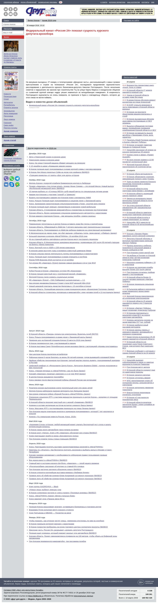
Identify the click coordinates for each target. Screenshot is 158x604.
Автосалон (8, 102)
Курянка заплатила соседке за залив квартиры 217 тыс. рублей (137, 321)
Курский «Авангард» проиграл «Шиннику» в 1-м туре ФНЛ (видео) (57, 374)
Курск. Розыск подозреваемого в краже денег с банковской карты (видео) (60, 337)
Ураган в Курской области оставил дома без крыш (135, 96)
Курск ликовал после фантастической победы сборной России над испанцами (62, 380)
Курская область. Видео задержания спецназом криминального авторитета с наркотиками (68, 213)
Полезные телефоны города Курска (13, 159)
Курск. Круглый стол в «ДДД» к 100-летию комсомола (52, 247)
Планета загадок (11, 107)
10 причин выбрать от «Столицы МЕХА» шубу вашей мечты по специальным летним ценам (68, 191)
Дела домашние (11, 113)
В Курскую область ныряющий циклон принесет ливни (137, 194)
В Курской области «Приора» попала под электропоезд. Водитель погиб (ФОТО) (63, 334)
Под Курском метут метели (138, 367)
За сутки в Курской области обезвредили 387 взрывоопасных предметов (136, 207)
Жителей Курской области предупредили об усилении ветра (136, 166)
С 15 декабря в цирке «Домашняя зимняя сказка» (50, 166)
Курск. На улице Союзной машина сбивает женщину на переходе (57, 163)
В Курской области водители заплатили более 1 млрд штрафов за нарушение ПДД (138, 404)
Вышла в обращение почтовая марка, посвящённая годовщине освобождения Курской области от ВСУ (139, 128)
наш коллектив (133, 2)
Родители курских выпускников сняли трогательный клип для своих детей (60, 388)
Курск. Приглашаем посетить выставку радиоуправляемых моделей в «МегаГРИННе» (66, 447)
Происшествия (10, 96)
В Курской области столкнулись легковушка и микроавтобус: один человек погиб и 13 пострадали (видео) (74, 292)
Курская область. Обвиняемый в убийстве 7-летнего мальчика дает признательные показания (69, 227)
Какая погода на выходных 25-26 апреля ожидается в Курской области (138, 338)
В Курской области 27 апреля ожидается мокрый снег (137, 91)
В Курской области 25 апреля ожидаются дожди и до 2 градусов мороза (137, 303)
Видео (6, 37)
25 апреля (131, 170)
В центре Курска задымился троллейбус (46, 377)
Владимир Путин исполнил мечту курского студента (51, 510)
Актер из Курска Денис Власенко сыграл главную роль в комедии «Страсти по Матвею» (13, 58)
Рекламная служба (12, 165)
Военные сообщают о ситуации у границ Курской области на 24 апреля (138, 352)
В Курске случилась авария (138, 378)
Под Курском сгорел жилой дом (140, 253)
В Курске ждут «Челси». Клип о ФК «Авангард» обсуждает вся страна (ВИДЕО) (63, 433)
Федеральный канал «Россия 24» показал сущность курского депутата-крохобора (64, 105)
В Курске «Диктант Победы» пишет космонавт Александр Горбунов (138, 309)
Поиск (6, 20)
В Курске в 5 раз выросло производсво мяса (135, 398)
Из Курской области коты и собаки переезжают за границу (136, 218)
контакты (145, 2)
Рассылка (8, 29)
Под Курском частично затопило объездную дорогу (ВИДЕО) (55, 469)
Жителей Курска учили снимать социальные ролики (51, 277)
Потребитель (9, 105)
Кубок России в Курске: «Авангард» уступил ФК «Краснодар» (55, 271)
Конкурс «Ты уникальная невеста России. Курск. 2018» (52, 417)
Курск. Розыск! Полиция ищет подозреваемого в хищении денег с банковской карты (65, 201)
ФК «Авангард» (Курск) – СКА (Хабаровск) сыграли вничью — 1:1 (57, 280)
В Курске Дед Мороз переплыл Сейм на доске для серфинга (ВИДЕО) (59, 172)
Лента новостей (130, 77)
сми (152, 2)
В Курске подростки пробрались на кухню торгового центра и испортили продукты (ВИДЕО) (68, 527)
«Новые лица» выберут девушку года (45, 490)
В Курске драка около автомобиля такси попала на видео (54, 430)
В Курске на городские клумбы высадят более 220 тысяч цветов (137, 268)
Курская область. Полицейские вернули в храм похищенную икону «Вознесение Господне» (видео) (71, 289)
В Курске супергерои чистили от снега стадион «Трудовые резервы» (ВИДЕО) (62, 493)
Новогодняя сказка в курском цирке (44, 160)
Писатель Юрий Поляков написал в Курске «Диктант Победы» (139, 141)
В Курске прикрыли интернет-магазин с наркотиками (51, 524)
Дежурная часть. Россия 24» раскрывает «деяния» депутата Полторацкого (61, 530)
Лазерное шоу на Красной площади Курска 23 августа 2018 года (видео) (60, 340)
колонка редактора (117, 2)
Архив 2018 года (49, 20)
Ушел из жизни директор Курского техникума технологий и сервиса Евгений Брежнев (139, 184)
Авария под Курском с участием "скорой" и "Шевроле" (52, 194)
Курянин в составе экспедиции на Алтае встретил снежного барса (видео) (61, 405)
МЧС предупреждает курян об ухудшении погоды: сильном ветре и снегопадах (138, 383)
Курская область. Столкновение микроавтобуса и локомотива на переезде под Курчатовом (68, 210)
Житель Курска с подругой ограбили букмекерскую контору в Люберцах (59, 183)
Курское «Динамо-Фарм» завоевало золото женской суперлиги (138, 235)
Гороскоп (7, 123)
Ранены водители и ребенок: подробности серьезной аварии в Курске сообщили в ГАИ (136, 248)
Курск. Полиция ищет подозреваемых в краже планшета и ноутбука (58, 257)
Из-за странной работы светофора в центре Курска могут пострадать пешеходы (63, 239)
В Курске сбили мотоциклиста (139, 174)
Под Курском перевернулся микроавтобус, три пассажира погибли (57, 541)
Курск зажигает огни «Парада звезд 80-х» (47, 499)
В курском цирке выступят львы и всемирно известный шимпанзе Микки (60, 251)
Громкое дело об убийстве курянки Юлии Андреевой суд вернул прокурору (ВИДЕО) (65, 476)
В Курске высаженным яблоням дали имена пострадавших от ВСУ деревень (138, 121)
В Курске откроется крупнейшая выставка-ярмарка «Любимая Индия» (59, 472)
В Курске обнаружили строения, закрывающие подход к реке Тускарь (138, 178)
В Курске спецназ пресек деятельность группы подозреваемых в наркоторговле (63, 254)
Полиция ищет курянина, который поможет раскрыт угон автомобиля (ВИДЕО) (63, 533)
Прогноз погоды (10, 128)
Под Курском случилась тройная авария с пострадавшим (138, 273)
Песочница (8, 116)
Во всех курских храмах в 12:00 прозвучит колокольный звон (138, 161)
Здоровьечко (9, 111)
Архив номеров (11, 131)
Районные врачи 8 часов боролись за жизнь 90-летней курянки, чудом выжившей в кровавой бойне (72, 357)
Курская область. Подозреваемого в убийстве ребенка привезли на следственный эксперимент (70, 230)
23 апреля (131, 357)
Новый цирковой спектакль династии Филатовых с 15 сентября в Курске (60, 286)
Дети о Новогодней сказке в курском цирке (47, 157)
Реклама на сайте (131, 20)
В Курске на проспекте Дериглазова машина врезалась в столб (137, 114)
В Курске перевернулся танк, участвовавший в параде (52, 343)
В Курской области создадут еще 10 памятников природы (138, 371)
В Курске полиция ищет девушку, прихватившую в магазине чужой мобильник (62, 207)
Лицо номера (9, 119)
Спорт (6, 99)
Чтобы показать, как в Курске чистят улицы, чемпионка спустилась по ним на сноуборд (66, 521)
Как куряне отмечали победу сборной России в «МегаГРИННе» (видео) (59, 394)
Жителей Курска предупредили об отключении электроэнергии (138, 297)
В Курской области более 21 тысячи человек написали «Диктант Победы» (137, 279)
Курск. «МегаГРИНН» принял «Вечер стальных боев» (52, 496)
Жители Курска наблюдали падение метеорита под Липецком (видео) (59, 391)
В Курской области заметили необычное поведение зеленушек (136, 213)
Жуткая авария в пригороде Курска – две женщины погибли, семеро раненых (62, 216)
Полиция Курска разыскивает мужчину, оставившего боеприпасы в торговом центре (65, 507)
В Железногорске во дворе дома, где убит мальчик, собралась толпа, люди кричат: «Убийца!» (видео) (73, 233)
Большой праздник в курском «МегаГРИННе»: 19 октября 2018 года (58, 236)
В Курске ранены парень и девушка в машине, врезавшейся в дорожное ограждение (137, 332)
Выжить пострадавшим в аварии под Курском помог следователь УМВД (60, 198)
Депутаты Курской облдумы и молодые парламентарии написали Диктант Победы (137, 241)
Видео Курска (34, 20)
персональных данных (83, 596)
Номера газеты (10, 67)
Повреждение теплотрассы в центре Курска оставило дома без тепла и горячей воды (66, 224)
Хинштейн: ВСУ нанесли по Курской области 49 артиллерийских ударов (138, 224)
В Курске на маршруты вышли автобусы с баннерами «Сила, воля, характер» (138, 135)
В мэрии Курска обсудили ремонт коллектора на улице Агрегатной (139, 101)
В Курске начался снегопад (138, 375)
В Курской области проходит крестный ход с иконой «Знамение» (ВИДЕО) (61, 402)
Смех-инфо (8, 125)
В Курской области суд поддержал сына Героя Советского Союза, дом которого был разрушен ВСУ (137, 345)
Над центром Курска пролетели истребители (48, 354)
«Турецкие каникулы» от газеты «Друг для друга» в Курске (54, 175)
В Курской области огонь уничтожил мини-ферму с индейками (138, 190)
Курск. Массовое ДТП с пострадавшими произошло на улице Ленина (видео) (62, 408)
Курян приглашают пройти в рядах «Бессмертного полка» (54, 436)
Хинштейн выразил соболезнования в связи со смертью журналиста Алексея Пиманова (138, 362)
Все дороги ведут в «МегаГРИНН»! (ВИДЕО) (48, 460)
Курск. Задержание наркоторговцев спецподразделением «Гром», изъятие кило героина (67, 204)
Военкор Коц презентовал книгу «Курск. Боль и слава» (138, 86)
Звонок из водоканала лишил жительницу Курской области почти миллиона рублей (137, 200)
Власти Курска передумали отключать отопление (136, 393)
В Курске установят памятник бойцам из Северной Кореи (137, 146)
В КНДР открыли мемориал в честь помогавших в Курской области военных (138, 107)
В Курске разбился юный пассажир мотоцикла (135, 326)
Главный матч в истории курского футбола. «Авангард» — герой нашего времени (64, 463)
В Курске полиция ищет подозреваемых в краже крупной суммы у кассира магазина (65, 169)
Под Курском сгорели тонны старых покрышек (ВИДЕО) (53, 439)
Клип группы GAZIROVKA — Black (43, 486)
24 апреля (131, 230)
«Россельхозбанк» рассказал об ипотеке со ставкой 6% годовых (56, 466)
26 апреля (131, 82)
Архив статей (10, 140)
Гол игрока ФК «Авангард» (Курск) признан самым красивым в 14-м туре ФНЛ (62, 263)
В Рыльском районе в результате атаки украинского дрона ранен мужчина (138, 291)
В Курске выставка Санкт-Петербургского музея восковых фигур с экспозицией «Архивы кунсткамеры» (73, 346)
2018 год (52, 148)
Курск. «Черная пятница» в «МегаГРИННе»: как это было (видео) (57, 371)
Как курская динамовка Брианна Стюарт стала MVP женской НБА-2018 (59, 283)
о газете (103, 2)
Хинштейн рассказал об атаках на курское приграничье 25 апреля (139, 151)
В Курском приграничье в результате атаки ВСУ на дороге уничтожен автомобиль (136, 315)
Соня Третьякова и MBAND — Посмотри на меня (50, 513)
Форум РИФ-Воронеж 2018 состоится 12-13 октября (51, 260)
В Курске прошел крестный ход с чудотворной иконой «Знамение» (57, 274)
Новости (7, 94)
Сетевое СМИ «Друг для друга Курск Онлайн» (23, 590)
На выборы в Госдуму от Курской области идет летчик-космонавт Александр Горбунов (138, 257)
